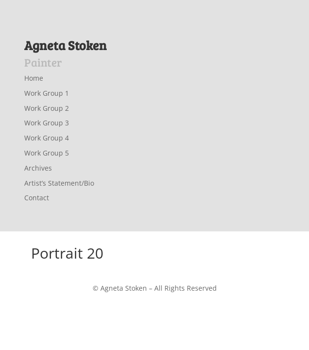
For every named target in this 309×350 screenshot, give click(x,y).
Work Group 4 (46, 137)
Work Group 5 (46, 153)
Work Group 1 (46, 93)
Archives (38, 168)
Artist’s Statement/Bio (59, 183)
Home (33, 78)
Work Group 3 (46, 122)
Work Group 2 (46, 108)
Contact (36, 197)
